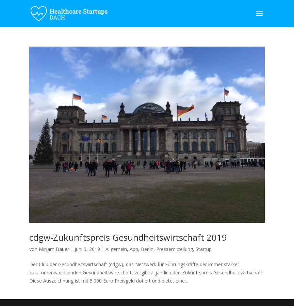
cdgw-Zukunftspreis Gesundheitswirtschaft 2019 (128, 237)
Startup (204, 249)
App (134, 249)
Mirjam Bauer (54, 249)
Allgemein (116, 249)
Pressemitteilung (174, 249)
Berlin (147, 249)
